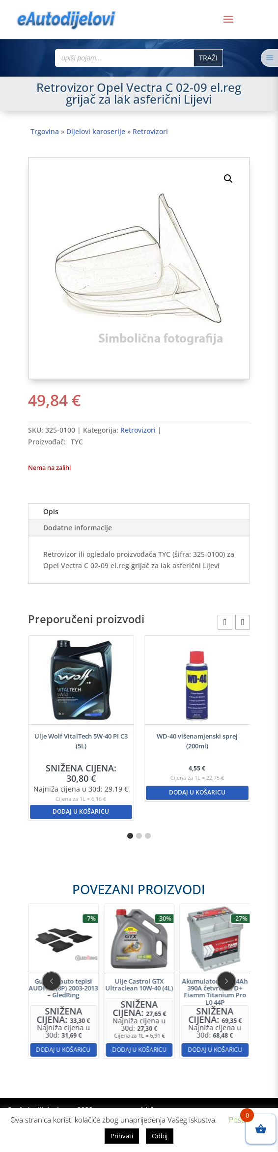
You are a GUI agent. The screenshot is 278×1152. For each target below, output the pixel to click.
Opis (50, 511)
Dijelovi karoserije (95, 131)
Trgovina (44, 131)
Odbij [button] (159, 1135)
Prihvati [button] (122, 1135)
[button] (228, 179)
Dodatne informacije (77, 527)
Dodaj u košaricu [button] (81, 811)
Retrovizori (150, 131)
